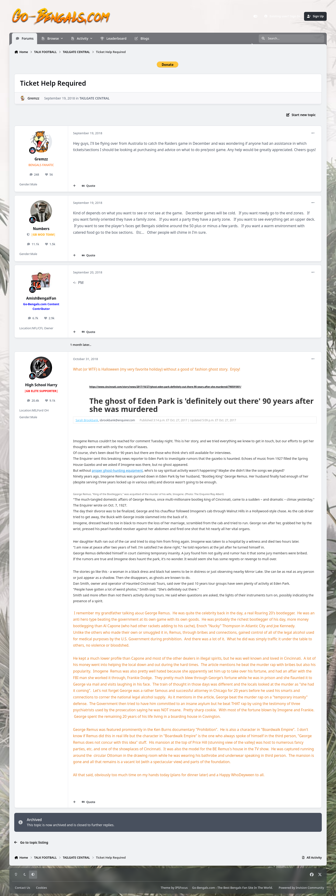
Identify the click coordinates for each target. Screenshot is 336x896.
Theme (165, 888)
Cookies (41, 888)
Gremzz (33, 98)
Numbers (41, 228)
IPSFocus (181, 888)
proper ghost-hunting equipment (117, 470)
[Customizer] (255, 16)
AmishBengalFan (41, 298)
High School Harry (41, 384)
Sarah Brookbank (87, 420)
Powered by (301, 888)
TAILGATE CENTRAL (95, 98)
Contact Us (22, 888)
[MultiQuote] (74, 186)
